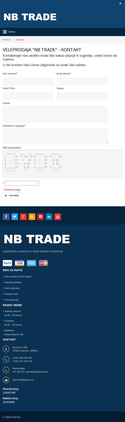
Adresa (6, 103)
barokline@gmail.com (37, 372)
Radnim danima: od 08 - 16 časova (12, 313)
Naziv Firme (9, 88)
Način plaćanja (12, 288)
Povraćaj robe (12, 300)
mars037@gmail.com (23, 380)
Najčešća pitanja (13, 282)
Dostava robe (11, 294)
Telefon (60, 88)
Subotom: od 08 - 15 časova (12, 323)
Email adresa (64, 73)
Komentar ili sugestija (14, 125)
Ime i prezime (10, 73)
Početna (6, 40)
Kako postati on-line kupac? (18, 276)
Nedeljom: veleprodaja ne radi (13, 332)
